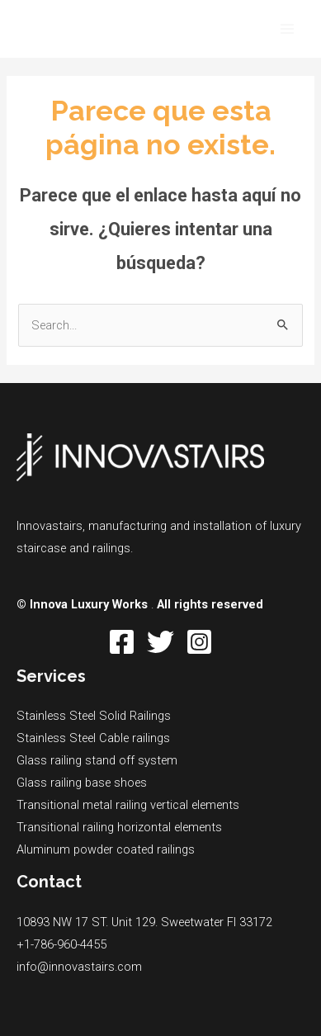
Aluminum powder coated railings (106, 849)
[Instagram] (199, 641)
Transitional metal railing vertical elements (128, 804)
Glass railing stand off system (97, 760)
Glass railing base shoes (82, 782)
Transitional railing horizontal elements (119, 827)
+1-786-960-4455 (61, 944)
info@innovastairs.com (79, 966)
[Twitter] (160, 641)
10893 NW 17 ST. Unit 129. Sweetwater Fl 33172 (144, 922)
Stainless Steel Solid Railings (94, 715)
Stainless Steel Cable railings (93, 738)
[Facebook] (121, 641)
